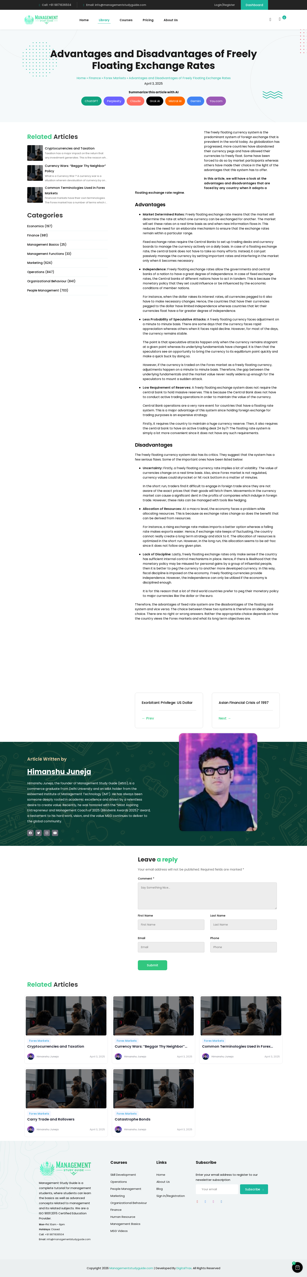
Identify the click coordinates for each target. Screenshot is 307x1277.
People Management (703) (47, 290)
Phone (214, 938)
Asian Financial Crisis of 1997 (246, 710)
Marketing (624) (39, 263)
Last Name (217, 916)
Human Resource (122, 1217)
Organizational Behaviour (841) (51, 281)
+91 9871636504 (54, 1234)
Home (84, 20)
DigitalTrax (183, 1268)
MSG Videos (119, 1231)
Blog (159, 1189)
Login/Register (224, 5)
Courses (126, 20)
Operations (118, 1182)
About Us (171, 20)
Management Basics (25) (47, 245)
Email (141, 938)
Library (104, 20)
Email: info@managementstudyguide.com (114, 5)
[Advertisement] (168, 157)
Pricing (148, 20)
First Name (145, 916)
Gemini (196, 101)
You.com (216, 101)
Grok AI (155, 101)
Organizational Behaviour (128, 1203)
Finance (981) (37, 235)
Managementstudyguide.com (131, 1268)
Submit (152, 965)
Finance (95, 78)
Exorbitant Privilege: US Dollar (169, 710)
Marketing (117, 1196)
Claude (135, 101)
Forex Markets (115, 78)
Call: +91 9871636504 (55, 5)
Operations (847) (40, 272)
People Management (125, 1189)
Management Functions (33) (49, 254)
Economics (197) (39, 226)
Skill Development (123, 1175)
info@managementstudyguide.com (69, 1239)
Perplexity (114, 101)
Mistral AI (175, 101)
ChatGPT (91, 101)
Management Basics (125, 1224)
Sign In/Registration (170, 1196)
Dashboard (254, 5)
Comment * (146, 879)
